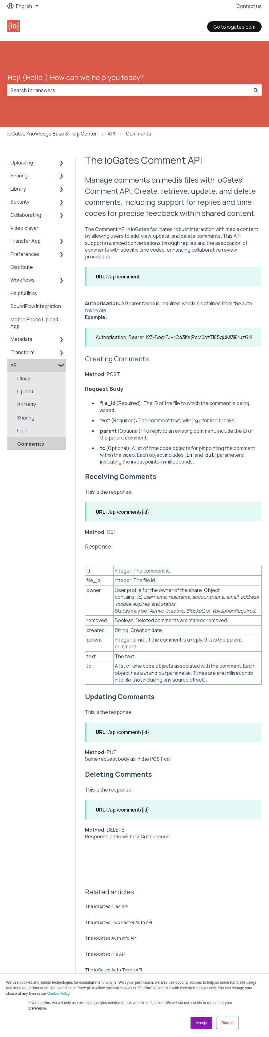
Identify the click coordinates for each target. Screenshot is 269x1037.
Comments (138, 133)
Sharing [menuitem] (19, 175)
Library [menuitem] (18, 188)
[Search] (256, 90)
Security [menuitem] (19, 201)
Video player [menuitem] (24, 228)
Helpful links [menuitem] (23, 293)
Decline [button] (227, 1023)
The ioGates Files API (106, 906)
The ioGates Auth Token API (113, 970)
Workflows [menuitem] (22, 280)
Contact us (249, 6)
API (111, 133)
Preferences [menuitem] (25, 254)
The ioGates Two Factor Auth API (118, 922)
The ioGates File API (105, 954)
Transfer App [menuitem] (25, 240)
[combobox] (128, 90)
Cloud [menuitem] (23, 378)
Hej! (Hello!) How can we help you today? (75, 77)
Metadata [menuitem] (21, 339)
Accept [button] (201, 1023)
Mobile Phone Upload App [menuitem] (34, 323)
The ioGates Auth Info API (111, 938)
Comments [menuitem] (30, 443)
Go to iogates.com (234, 26)
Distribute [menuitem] (21, 267)
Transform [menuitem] (22, 352)
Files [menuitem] (22, 430)
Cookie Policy (58, 993)
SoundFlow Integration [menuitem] (35, 306)
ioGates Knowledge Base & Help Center (52, 133)
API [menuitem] (14, 365)
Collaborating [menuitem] (25, 215)
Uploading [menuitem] (21, 162)
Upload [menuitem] (25, 391)
